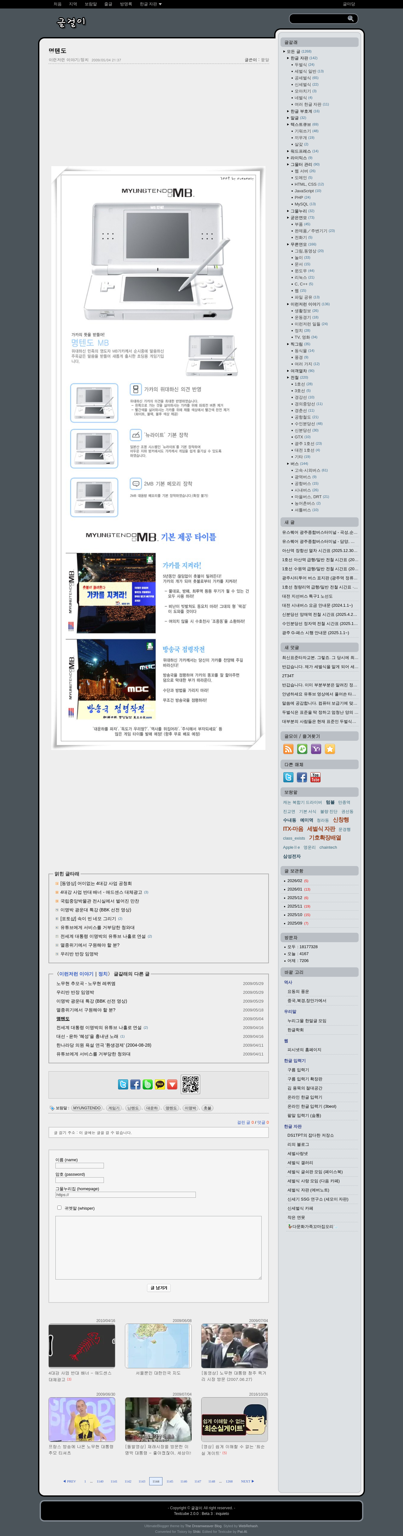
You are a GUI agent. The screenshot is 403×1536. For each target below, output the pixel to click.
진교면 (289, 811)
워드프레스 (305, 151)
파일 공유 (307, 297)
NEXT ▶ (248, 1481)
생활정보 (307, 310)
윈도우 (305, 270)
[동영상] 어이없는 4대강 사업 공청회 (96, 883)
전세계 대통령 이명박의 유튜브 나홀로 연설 (103, 936)
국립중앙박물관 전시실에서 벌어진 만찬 (99, 900)
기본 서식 (308, 811)
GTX (302, 437)
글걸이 (196, 1508)
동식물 (305, 350)
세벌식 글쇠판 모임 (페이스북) (315, 1171)
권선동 (347, 811)
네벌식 (303, 97)
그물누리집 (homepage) (125, 1192)
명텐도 (57, 50)
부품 (302, 224)
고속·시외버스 (311, 470)
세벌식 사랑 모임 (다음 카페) (313, 1181)
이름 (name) (79, 1162)
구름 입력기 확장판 (304, 1079)
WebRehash (248, 1526)
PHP (302, 197)
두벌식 (305, 64)
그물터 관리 (305, 164)
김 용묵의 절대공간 (304, 1088)
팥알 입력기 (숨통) (304, 1115)
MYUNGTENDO (87, 1108)
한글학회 (295, 1029)
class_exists (294, 838)
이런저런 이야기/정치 (69, 60)
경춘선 (305, 410)
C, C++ (304, 284)
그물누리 (303, 211)
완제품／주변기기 (315, 230)
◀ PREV (70, 1481)
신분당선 (307, 430)
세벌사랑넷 (297, 1153)
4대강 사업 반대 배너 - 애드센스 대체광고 (101, 892)
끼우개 (305, 137)
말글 (298, 117)
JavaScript (308, 190)
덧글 (263, 1122)
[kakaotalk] (160, 1089)
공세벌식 (307, 78)
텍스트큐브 (305, 124)
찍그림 (300, 344)
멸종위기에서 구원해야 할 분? (89, 945)
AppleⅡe (291, 847)
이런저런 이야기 (76, 973)
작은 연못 (296, 1217)
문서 (302, 264)
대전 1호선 (307, 450)
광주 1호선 (308, 443)
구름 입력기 (298, 1069)
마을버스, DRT (312, 496)
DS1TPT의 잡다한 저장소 (310, 1135)
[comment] (158, 1248)
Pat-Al (242, 1531)
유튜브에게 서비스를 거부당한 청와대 (97, 927)
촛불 (207, 1108)
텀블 (330, 802)
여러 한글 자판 (312, 104)
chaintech (328, 847)
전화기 (303, 237)
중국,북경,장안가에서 (306, 1000)
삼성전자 (292, 856)
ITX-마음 (293, 829)
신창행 (341, 820)
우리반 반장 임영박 (79, 953)
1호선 (304, 384)
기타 (302, 456)
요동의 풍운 (298, 991)
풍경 (301, 357)
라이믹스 (301, 157)
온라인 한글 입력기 (304, 1097)
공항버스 (307, 483)
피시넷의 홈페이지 (304, 1049)
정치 (103, 973)
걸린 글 (246, 1122)
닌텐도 (133, 1108)
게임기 (114, 1108)
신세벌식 (307, 84)
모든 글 (299, 51)
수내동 (289, 820)
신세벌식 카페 (300, 1208)
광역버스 (305, 477)
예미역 (306, 820)
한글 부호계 (305, 111)
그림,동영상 (309, 251)
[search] (319, 18)
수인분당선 (309, 423)
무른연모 (303, 244)
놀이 (302, 257)
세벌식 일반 (309, 71)
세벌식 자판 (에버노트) (308, 1190)
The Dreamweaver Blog (203, 1526)
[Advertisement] (158, 114)
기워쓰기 (307, 131)
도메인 (303, 177)
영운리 (310, 847)
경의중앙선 (309, 404)
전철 (299, 377)
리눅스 (305, 277)
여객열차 (303, 371)
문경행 (344, 829)
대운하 (152, 1108)
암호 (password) (79, 1177)
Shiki (197, 1531)
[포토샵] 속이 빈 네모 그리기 (88, 918)
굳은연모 (303, 217)
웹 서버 (305, 171)
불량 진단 (329, 811)
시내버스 (307, 490)
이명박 (190, 1108)
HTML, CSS (309, 184)
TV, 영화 (306, 337)
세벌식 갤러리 (300, 1162)
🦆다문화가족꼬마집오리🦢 (312, 1226)
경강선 (305, 397)
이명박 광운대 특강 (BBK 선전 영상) (95, 909)
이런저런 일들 (311, 324)
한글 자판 (304, 58)
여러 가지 (307, 364)
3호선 (303, 390)
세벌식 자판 (321, 829)
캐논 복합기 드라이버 (302, 802)
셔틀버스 (307, 510)
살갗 (301, 144)
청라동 (323, 820)
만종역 (344, 802)
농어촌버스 (308, 503)
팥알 (265, 60)
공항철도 (307, 417)
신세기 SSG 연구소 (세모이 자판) (318, 1199)
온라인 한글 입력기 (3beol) (311, 1106)
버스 (299, 463)
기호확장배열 (325, 838)
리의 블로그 (298, 1144)
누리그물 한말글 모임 (306, 1020)
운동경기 (307, 317)
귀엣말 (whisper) (75, 1208)
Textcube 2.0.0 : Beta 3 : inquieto (201, 1513)
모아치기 (305, 91)
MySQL (305, 204)
